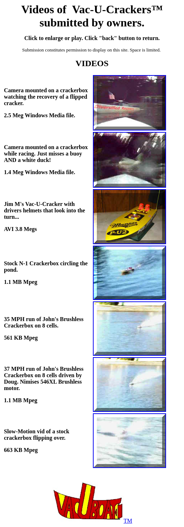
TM (92, 521)
